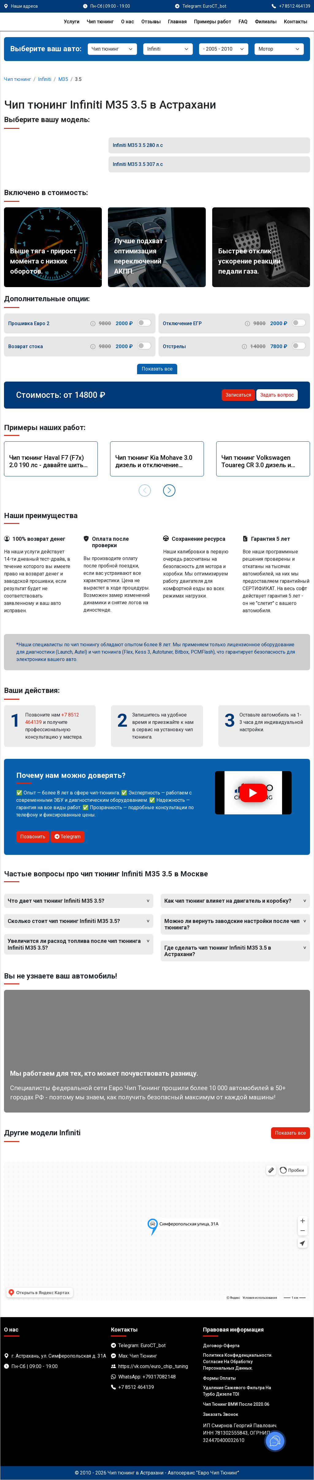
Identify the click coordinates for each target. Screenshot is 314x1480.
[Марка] (168, 49)
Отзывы (151, 22)
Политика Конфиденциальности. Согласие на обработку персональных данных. (238, 1361)
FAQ (243, 22)
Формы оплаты (219, 1378)
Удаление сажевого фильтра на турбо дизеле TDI (237, 1391)
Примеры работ (212, 22)
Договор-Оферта (221, 1345)
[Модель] (223, 49)
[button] (169, 490)
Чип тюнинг (100, 22)
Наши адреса (24, 6)
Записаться (238, 395)
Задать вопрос (277, 395)
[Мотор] (279, 49)
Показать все (157, 369)
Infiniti (44, 79)
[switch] (144, 322)
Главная (177, 22)
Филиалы (266, 22)
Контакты (295, 22)
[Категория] (112, 49)
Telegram (68, 837)
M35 (63, 79)
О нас (127, 22)
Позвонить (32, 837)
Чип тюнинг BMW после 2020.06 (236, 1404)
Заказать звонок (220, 1414)
